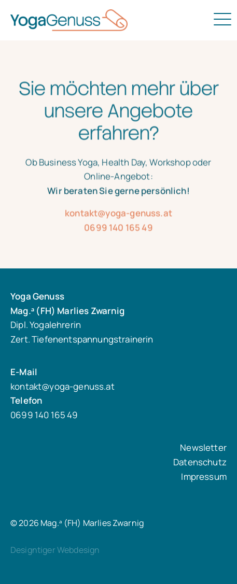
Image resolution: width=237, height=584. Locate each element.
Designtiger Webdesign (55, 549)
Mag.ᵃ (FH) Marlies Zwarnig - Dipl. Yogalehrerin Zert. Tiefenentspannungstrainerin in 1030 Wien (99, 20)
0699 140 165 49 (118, 231)
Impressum (204, 476)
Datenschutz (200, 462)
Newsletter (203, 447)
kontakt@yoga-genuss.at (118, 217)
